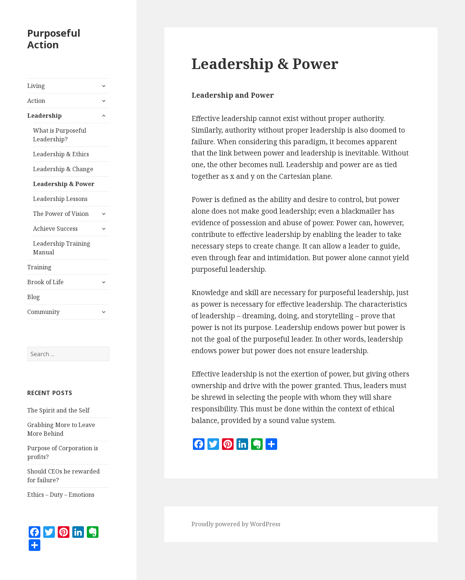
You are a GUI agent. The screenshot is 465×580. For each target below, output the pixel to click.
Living (36, 86)
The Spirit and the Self (58, 410)
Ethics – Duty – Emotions (60, 495)
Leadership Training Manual (61, 247)
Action (36, 101)
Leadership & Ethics (61, 154)
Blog (33, 297)
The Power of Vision (61, 214)
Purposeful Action (53, 38)
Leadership (44, 116)
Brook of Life (45, 282)
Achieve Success (55, 229)
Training (39, 267)
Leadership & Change (63, 169)
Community (43, 312)
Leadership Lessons (60, 199)
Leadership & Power (63, 184)
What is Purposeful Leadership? (59, 134)
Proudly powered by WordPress (235, 524)
